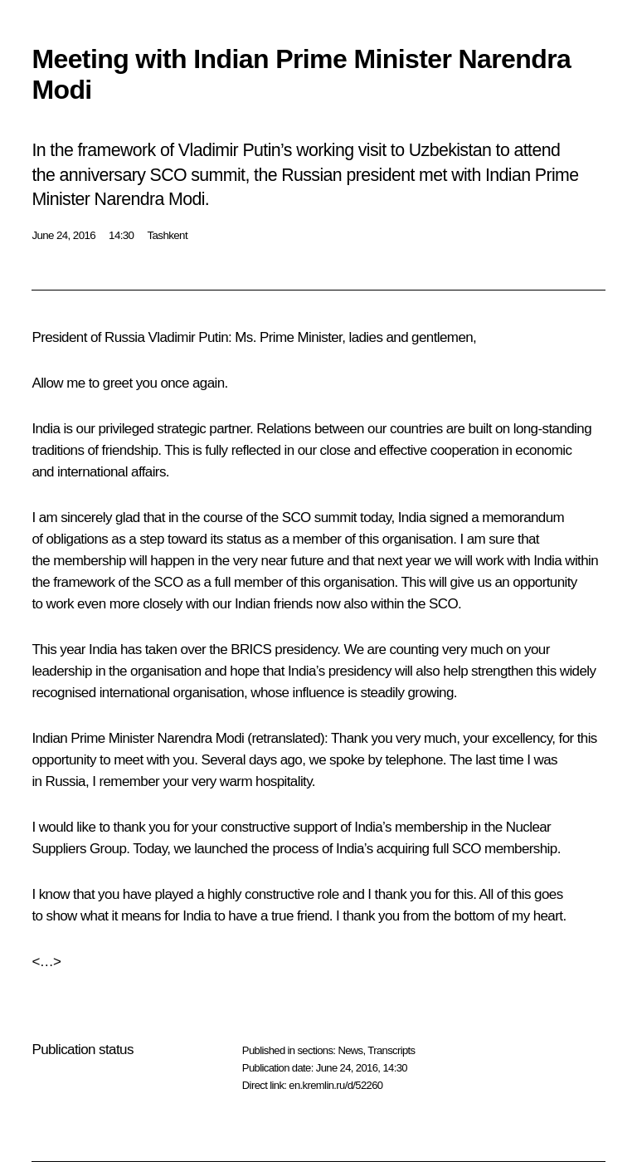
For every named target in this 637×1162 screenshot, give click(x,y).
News (350, 1050)
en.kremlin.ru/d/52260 (335, 1085)
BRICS (251, 649)
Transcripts (391, 1050)
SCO (296, 517)
